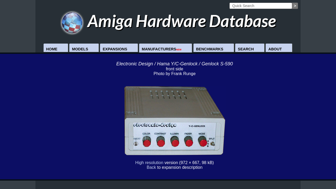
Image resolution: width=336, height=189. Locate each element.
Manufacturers (161, 49)
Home (51, 49)
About (275, 49)
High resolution (149, 162)
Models (80, 49)
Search (246, 49)
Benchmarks (209, 49)
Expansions (115, 49)
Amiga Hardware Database (168, 20)
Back (151, 167)
